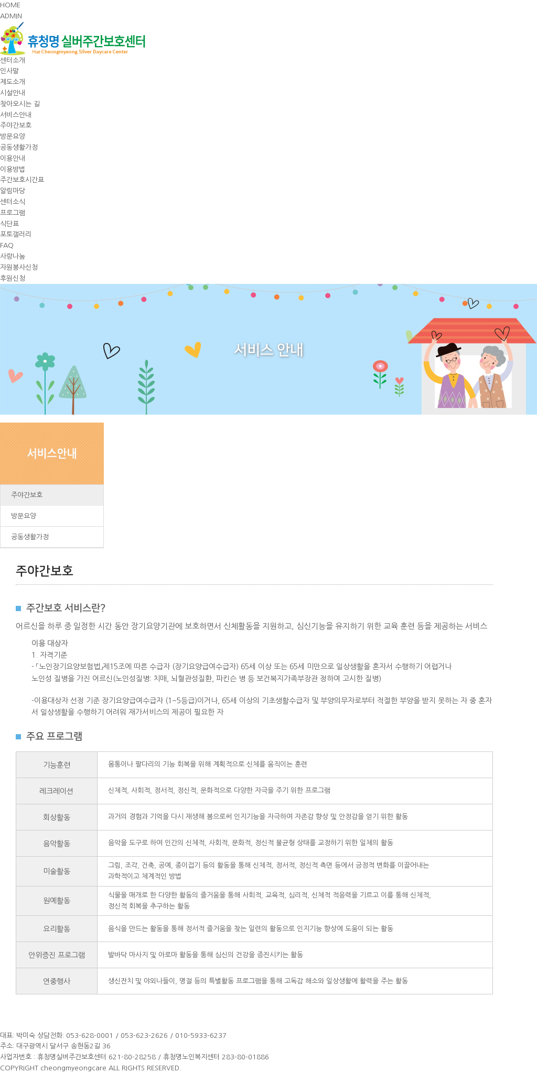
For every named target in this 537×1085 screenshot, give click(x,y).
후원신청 (12, 278)
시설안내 (12, 93)
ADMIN (11, 16)
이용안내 (12, 158)
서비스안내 (15, 115)
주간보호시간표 (22, 179)
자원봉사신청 (19, 267)
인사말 (9, 71)
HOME (10, 5)
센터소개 (12, 60)
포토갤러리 (15, 234)
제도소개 (12, 82)
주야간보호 (15, 125)
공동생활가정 (19, 147)
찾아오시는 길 (20, 104)
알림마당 (12, 190)
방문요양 (12, 136)
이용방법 (12, 169)
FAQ (7, 245)
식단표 (9, 223)
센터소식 (12, 201)
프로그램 (12, 212)
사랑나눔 (12, 256)
